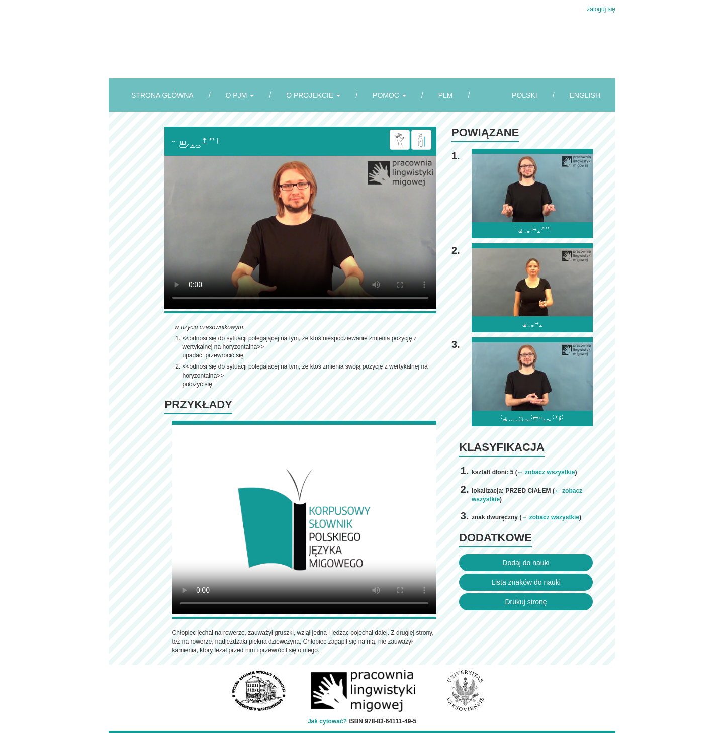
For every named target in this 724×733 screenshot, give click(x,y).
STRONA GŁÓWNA (162, 95)
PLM (445, 95)
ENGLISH (585, 95)
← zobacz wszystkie (546, 472)
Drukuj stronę (526, 602)
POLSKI (524, 95)
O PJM (240, 95)
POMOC (389, 95)
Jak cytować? (327, 721)
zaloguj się (601, 9)
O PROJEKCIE (313, 95)
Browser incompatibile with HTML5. (300, 232)
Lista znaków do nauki (526, 582)
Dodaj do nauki (525, 563)
